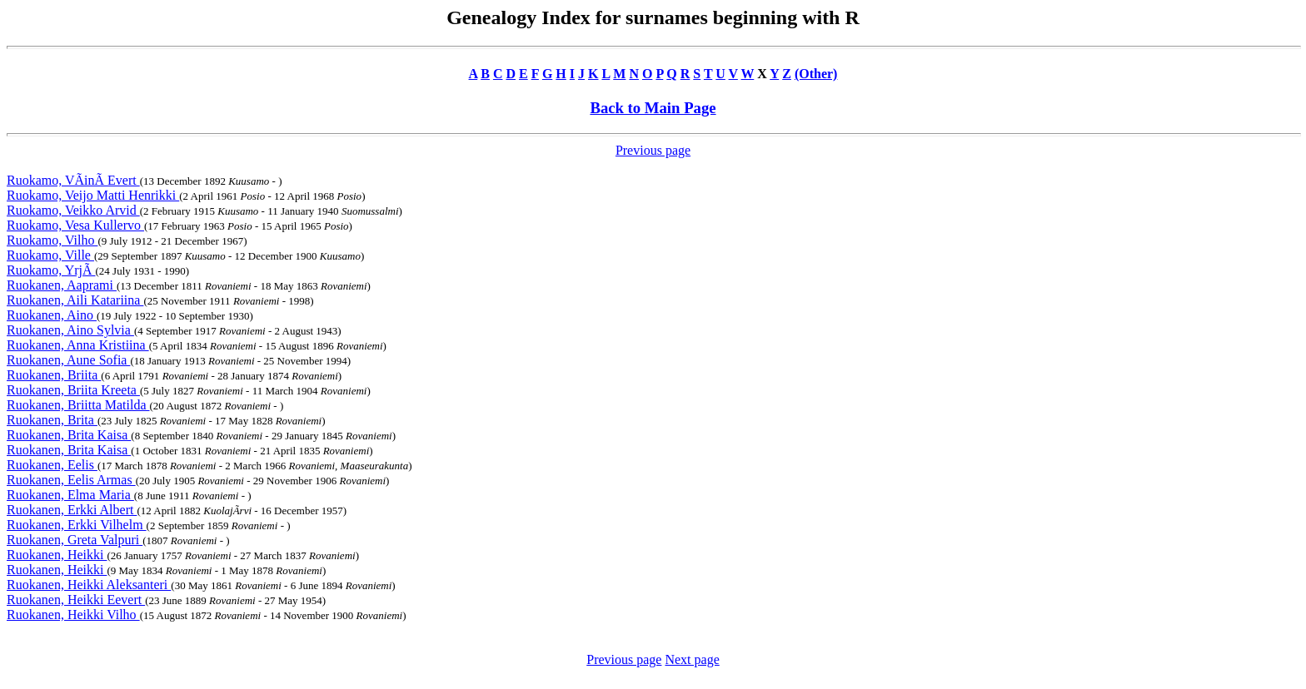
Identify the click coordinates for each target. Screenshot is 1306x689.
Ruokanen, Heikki (57, 555)
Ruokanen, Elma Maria (70, 495)
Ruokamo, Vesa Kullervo (75, 225)
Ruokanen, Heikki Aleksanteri (89, 584)
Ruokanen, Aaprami (62, 285)
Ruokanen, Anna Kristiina (78, 345)
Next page (692, 659)
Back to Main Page (652, 107)
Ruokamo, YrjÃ (51, 270)
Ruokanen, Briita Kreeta (73, 390)
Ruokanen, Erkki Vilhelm (77, 525)
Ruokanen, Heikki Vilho (73, 614)
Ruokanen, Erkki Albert (72, 510)
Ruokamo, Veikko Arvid (73, 210)
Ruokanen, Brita (52, 420)
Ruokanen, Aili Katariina (75, 300)
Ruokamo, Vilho (52, 240)
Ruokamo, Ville (50, 255)
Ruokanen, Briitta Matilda (78, 405)
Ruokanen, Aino (52, 315)
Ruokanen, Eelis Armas (71, 480)
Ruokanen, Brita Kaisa (69, 435)
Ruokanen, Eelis (52, 465)
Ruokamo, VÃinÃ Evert (73, 180)
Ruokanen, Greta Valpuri (74, 540)
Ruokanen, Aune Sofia (68, 360)
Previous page (653, 150)
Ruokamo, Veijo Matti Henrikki (93, 195)
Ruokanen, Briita (54, 375)
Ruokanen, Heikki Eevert (76, 599)
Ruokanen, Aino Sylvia (70, 330)
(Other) (816, 74)
